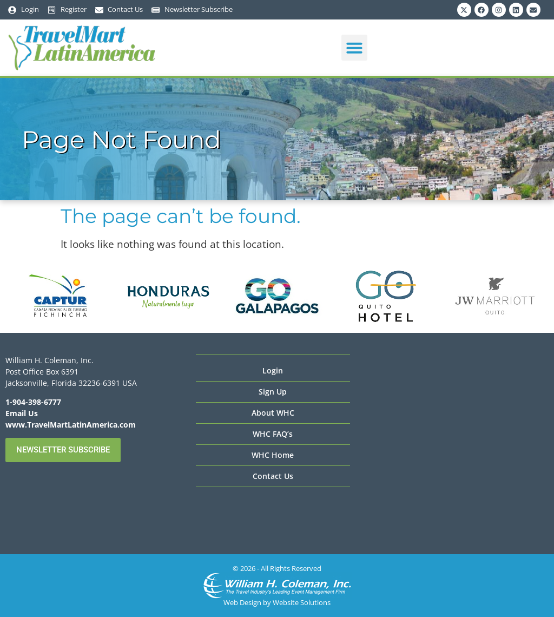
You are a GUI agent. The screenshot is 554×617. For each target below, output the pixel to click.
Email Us (21, 413)
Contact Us (273, 476)
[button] (354, 48)
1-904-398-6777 (33, 402)
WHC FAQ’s (273, 434)
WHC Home (273, 455)
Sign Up (273, 391)
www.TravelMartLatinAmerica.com (70, 424)
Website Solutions (302, 602)
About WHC (273, 413)
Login (272, 370)
